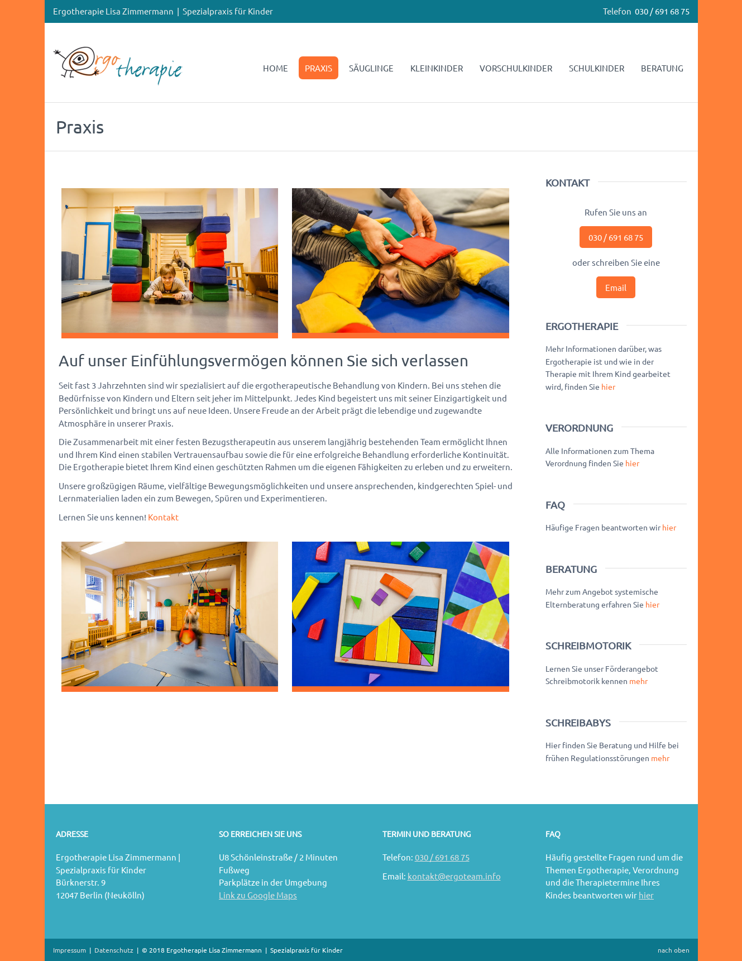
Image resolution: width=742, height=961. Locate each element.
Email (615, 287)
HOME (275, 68)
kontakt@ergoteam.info (454, 876)
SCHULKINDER (596, 68)
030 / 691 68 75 (662, 11)
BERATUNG (662, 68)
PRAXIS (318, 68)
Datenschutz (113, 949)
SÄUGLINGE (371, 68)
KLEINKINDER (436, 68)
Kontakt (163, 516)
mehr (638, 681)
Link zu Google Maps (258, 895)
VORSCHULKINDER (516, 68)
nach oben (674, 949)
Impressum (69, 949)
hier (608, 386)
